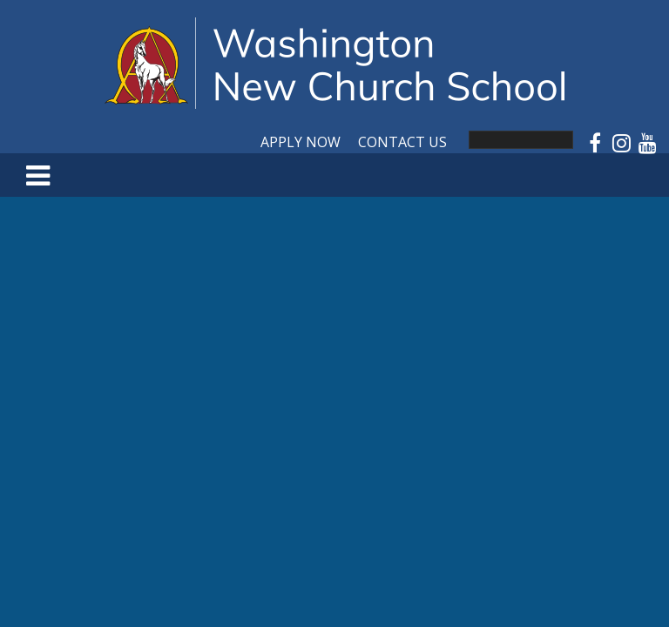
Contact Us (402, 142)
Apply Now (300, 142)
